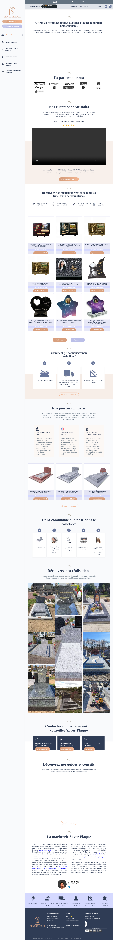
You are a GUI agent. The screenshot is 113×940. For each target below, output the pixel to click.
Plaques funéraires (52, 918)
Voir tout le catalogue (68, 394)
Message (88, 749)
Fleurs (49, 923)
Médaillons (50, 920)
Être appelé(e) (66, 749)
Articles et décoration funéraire (55, 927)
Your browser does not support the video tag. (69, 146)
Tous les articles (68, 823)
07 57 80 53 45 (34, 6)
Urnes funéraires (51, 925)
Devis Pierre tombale (12, 26)
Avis (70, 916)
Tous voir (77, 340)
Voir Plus (59, 340)
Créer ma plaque (12, 21)
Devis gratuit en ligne (68, 179)
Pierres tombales (52, 916)
